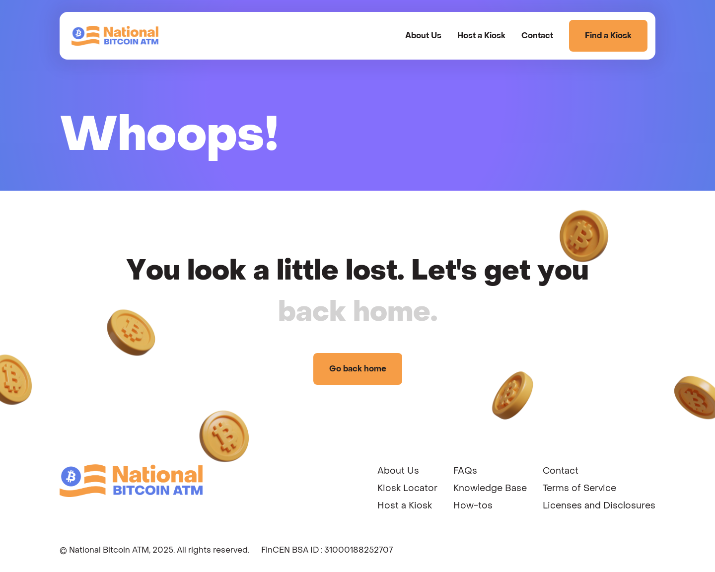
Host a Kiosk (481, 35)
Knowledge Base (490, 488)
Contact (537, 35)
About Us (423, 35)
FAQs (465, 471)
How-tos (473, 505)
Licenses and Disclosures (599, 505)
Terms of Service (579, 488)
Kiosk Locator (407, 488)
